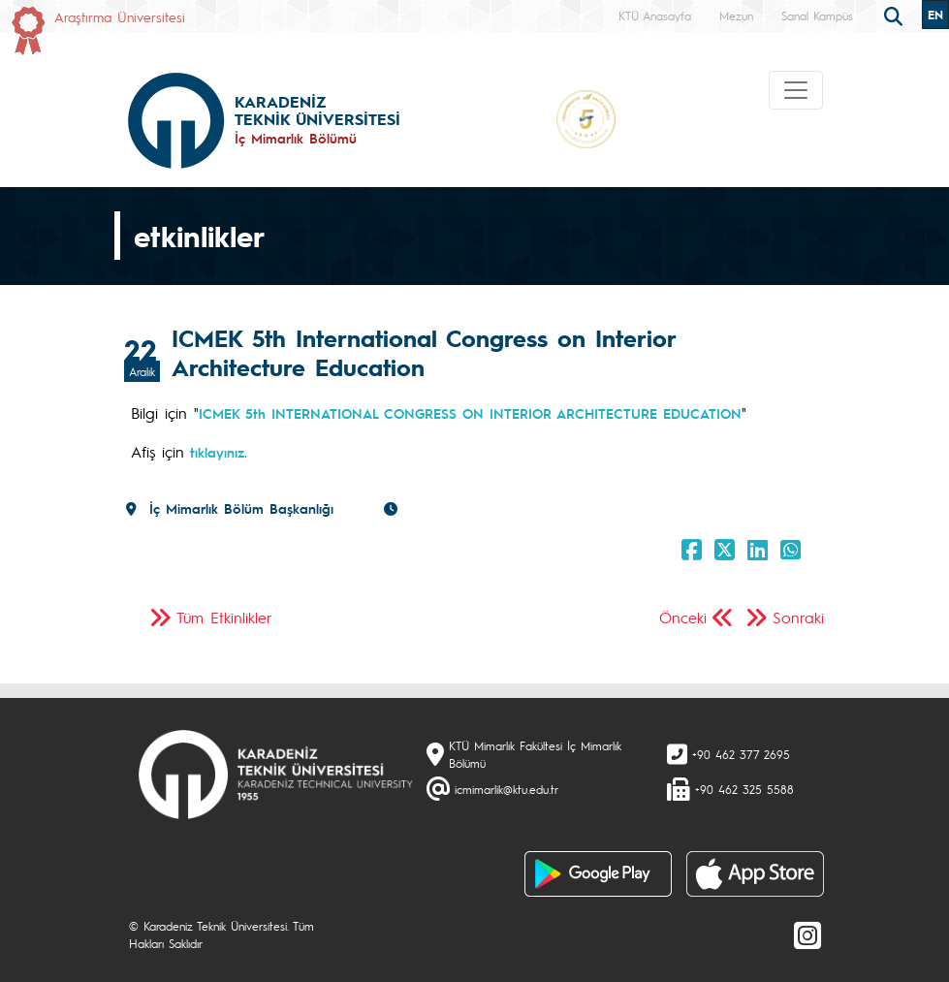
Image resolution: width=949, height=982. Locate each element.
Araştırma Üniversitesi (119, 16)
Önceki (683, 617)
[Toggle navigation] (796, 90)
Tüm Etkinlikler (224, 617)
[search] (895, 14)
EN (935, 14)
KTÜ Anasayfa (654, 15)
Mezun (736, 15)
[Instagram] (807, 934)
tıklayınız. (215, 451)
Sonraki (798, 617)
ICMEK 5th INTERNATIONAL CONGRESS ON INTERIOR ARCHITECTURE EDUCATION (470, 413)
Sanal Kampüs (817, 15)
